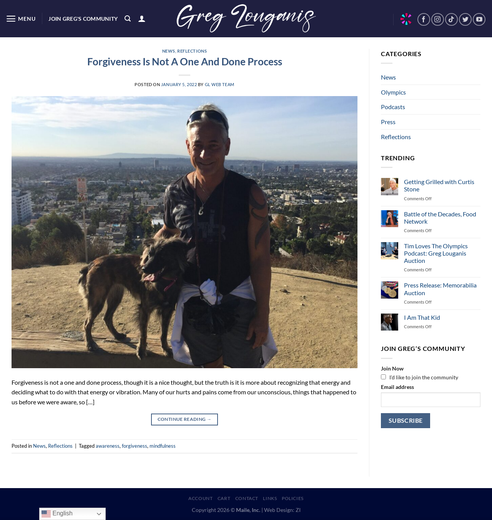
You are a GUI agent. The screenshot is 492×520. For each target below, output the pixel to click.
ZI (298, 510)
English (57, 513)
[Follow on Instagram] (437, 19)
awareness (108, 446)
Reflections (192, 50)
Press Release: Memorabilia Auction (440, 288)
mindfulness (163, 446)
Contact (246, 498)
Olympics (393, 92)
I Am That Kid (422, 317)
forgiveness (134, 446)
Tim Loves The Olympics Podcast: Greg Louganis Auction (436, 253)
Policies (293, 498)
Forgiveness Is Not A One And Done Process (184, 61)
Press (388, 121)
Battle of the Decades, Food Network (440, 217)
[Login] (142, 18)
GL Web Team (219, 84)
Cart (224, 498)
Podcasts (393, 106)
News (168, 50)
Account (200, 498)
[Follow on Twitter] (465, 19)
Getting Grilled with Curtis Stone (439, 185)
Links (270, 498)
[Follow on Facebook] (423, 19)
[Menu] (20, 18)
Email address (397, 387)
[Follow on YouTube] (479, 19)
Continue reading (185, 419)
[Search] (128, 18)
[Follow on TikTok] (451, 19)
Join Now (392, 368)
